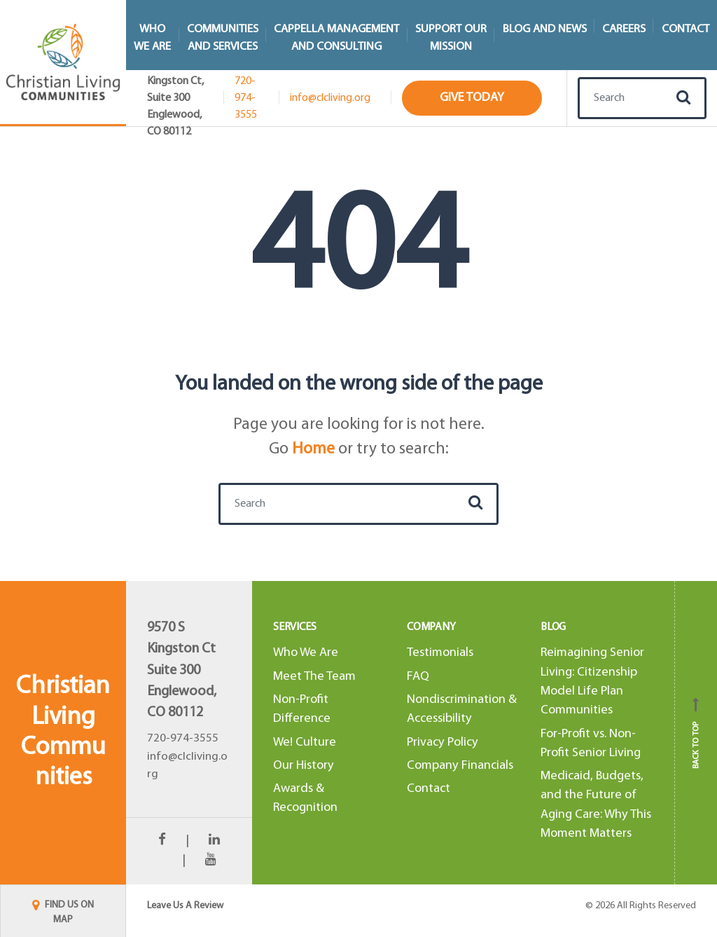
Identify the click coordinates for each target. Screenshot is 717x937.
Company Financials (460, 765)
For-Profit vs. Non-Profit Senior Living (591, 743)
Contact (428, 788)
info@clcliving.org (330, 98)
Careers (624, 29)
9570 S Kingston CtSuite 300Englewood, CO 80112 (181, 670)
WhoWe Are (152, 38)
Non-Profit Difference (301, 709)
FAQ (418, 676)
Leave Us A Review (185, 906)
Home (313, 449)
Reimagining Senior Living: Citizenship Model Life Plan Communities (592, 681)
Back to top (696, 733)
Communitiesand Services (222, 38)
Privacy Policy (442, 742)
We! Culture (304, 742)
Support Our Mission (451, 38)
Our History (303, 765)
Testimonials (440, 652)
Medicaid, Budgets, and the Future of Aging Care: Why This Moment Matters (596, 805)
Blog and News (545, 29)
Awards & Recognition (305, 798)
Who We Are (305, 652)
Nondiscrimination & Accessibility (462, 709)
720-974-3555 (246, 98)
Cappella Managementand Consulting (336, 38)
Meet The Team (314, 676)
